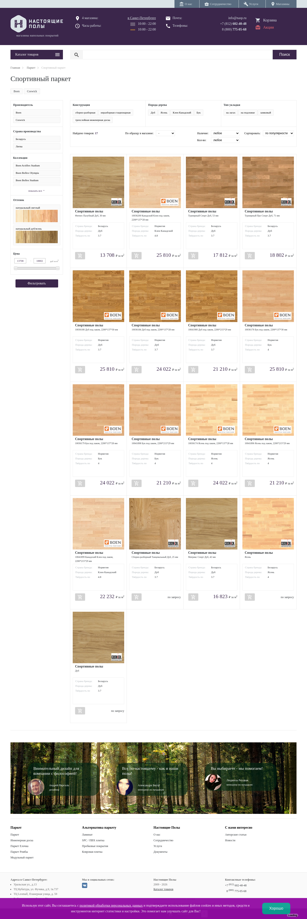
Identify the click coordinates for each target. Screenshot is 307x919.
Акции (268, 27)
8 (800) (234, 29)
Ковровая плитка (92, 851)
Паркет (14, 834)
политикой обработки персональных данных (111, 905)
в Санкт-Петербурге (142, 18)
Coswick (32, 91)
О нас (157, 834)
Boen (17, 91)
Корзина (270, 20)
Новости (230, 840)
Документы (160, 851)
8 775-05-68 (236, 891)
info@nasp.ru (237, 18)
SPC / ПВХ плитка (93, 840)
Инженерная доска (21, 840)
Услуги (158, 846)
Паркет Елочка (19, 846)
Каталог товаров (163, 889)
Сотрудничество (163, 840)
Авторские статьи (235, 834)
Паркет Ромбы (19, 851)
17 (96, 133)
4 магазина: (90, 18)
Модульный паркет (22, 857)
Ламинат (87, 834)
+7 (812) (233, 24)
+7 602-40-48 (235, 885)
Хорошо (276, 908)
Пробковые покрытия (95, 846)
